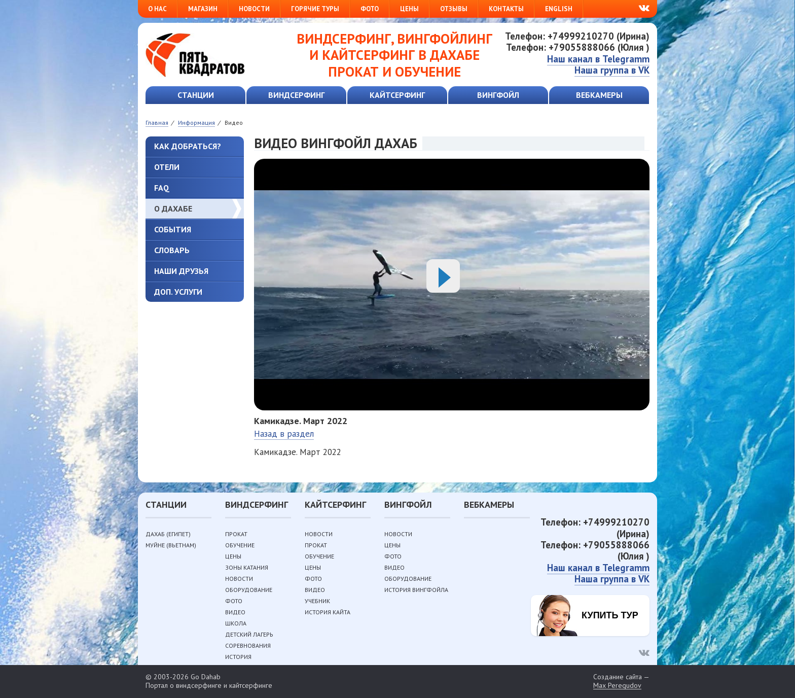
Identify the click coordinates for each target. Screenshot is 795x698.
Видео (235, 612)
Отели (166, 167)
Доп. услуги (178, 292)
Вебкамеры (599, 95)
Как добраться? (187, 146)
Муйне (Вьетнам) (171, 545)
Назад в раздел (284, 433)
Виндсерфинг (296, 95)
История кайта (327, 612)
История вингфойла (416, 590)
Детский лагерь (249, 634)
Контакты (506, 9)
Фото (369, 9)
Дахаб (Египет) (168, 534)
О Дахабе (173, 208)
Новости (254, 9)
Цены (409, 9)
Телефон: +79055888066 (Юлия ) (577, 47)
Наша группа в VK (611, 70)
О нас (157, 9)
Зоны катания (246, 567)
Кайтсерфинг (397, 95)
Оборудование (248, 590)
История (238, 656)
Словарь (172, 250)
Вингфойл (498, 95)
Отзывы (453, 9)
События (172, 229)
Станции (195, 95)
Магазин (203, 9)
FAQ (161, 188)
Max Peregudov (617, 685)
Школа (235, 623)
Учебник (317, 601)
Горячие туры (315, 9)
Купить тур (610, 615)
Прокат (236, 534)
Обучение (240, 545)
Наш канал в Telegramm (598, 59)
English (558, 9)
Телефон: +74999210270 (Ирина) (577, 36)
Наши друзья (181, 271)
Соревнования (248, 645)
